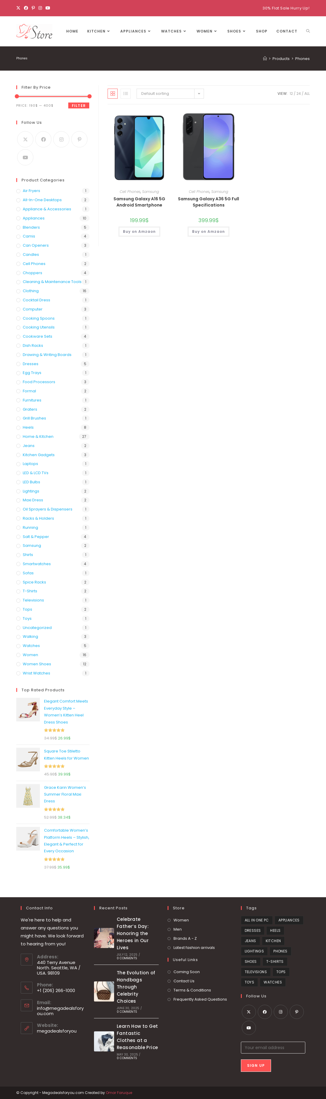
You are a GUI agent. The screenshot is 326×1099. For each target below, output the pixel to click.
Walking (30, 636)
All (307, 93)
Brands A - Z (185, 938)
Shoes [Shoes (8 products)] (251, 961)
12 (291, 93)
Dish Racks (33, 345)
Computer (33, 309)
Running (30, 527)
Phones (302, 58)
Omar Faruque (119, 1092)
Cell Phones (130, 191)
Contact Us (183, 981)
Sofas (28, 573)
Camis (29, 236)
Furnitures (32, 400)
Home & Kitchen (38, 436)
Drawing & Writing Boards (47, 354)
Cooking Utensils (39, 327)
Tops (27, 609)
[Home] (265, 58)
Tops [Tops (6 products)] (281, 971)
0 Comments (127, 958)
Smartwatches (37, 564)
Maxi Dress (33, 500)
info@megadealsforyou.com (60, 1011)
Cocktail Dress (36, 300)
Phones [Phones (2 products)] (280, 951)
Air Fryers (31, 191)
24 (298, 93)
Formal (29, 391)
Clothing (31, 291)
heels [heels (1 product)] (275, 930)
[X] (19, 8)
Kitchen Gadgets (39, 455)
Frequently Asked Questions (200, 999)
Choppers (32, 273)
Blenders (31, 227)
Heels (28, 427)
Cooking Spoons (39, 318)
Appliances (34, 218)
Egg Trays (32, 372)
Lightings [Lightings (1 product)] (254, 951)
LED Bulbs (31, 482)
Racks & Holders (38, 518)
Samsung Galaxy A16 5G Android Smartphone (139, 202)
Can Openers (36, 245)
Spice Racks (34, 582)
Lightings (31, 491)
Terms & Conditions (192, 990)
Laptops (30, 463)
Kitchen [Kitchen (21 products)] (273, 940)
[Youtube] (48, 8)
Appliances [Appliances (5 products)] (289, 920)
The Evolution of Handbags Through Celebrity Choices (136, 987)
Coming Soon (186, 972)
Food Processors (39, 382)
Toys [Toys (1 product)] (249, 982)
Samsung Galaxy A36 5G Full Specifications (208, 202)
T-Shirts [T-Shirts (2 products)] (275, 961)
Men (177, 929)
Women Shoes (37, 664)
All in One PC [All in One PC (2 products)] (257, 920)
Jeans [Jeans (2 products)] (250, 940)
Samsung (150, 191)
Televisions (33, 600)
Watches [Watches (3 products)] (273, 982)
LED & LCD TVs (35, 473)
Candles (31, 254)
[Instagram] (40, 8)
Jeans (29, 445)
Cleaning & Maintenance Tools (52, 281)
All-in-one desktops (42, 200)
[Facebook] (26, 8)
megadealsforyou (57, 1031)
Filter (79, 105)
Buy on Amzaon (139, 231)
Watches (31, 645)
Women (30, 655)
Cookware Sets (37, 336)
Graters (30, 409)
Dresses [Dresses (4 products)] (253, 930)
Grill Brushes (34, 418)
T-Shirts (30, 591)
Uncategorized (37, 627)
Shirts (28, 554)
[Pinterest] (33, 8)
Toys (27, 618)
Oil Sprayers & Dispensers (47, 509)
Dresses (30, 364)
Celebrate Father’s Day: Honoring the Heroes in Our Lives (133, 933)
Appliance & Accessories (47, 209)
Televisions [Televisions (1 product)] (256, 971)
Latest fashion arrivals (194, 947)
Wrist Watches (36, 673)
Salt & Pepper (36, 536)
